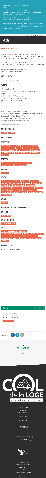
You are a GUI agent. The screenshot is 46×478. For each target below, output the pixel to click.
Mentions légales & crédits (23, 472)
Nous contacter (39, 35)
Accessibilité (23, 467)
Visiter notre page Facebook (23, 440)
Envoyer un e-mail (8, 321)
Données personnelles (23, 464)
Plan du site (23, 469)
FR (1, 35)
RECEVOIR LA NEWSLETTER (23, 437)
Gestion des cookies (23, 462)
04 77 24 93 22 (29, 35)
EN (4, 35)
